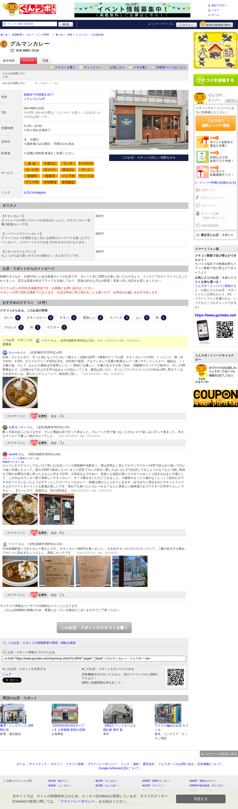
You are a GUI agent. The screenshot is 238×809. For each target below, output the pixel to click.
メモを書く (140, 67)
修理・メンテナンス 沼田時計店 (16, 728)
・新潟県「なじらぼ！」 (106, 785)
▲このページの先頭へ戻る (219, 754)
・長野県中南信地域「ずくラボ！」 (207, 785)
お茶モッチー (18, 427)
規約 (136, 764)
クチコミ (28, 60)
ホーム (215, 14)
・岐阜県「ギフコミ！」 (153, 785)
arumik (13, 454)
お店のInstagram (35, 192)
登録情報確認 (210, 225)
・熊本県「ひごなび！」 (106, 780)
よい (142, 317)
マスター (57, 327)
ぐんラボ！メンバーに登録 (213, 286)
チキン (68, 317)
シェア (6, 674)
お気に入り (117, 67)
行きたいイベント (213, 197)
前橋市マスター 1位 (13, 462)
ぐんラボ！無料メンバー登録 (216, 122)
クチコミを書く (65, 67)
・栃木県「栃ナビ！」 (58, 780)
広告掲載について (209, 764)
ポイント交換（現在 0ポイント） (214, 216)
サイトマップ (38, 764)
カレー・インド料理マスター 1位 (20, 458)
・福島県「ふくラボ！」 (59, 785)
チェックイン (93, 67)
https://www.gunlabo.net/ (215, 315)
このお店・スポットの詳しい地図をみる (149, 157)
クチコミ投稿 (75, 764)
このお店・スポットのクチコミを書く (94, 627)
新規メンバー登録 (216, 24)
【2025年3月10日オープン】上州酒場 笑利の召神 (68, 728)
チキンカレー (40, 317)
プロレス (13, 327)
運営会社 (148, 764)
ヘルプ (215, 10)
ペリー (45, 340)
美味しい (93, 317)
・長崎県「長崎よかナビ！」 (203, 780)
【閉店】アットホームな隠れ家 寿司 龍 (119, 728)
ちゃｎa (14, 352)
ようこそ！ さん (161, 23)
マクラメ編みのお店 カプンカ (171, 728)
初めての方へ (218, 5)
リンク (125, 764)
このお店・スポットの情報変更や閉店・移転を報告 (41, 643)
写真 (45, 60)
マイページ (208, 205)
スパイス (119, 317)
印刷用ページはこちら (171, 67)
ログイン (186, 24)
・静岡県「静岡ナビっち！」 (156, 780)
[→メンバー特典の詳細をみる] (216, 182)
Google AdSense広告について (119, 768)
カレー (12, 317)
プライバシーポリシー (102, 764)
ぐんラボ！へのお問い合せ (176, 764)
